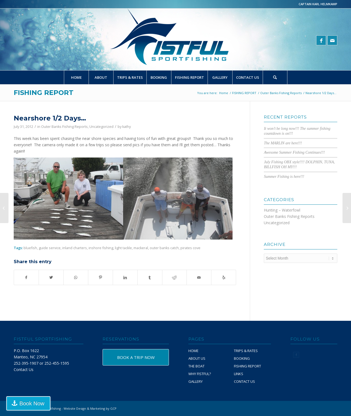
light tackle (123, 248)
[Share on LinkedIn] (125, 277)
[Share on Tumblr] (150, 277)
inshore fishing (101, 248)
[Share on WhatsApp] (76, 277)
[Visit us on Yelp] (223, 277)
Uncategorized (101, 126)
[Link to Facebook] (321, 40)
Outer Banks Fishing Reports (64, 126)
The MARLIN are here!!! (283, 143)
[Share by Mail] (199, 277)
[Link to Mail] (332, 40)
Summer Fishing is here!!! (284, 177)
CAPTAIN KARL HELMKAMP (318, 4)
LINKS (238, 373)
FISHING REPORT (43, 93)
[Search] (275, 77)
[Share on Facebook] (26, 277)
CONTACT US (244, 381)
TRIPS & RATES (246, 350)
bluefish (30, 248)
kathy (126, 126)
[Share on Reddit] (174, 277)
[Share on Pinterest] (100, 277)
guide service (50, 248)
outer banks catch (164, 248)
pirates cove (190, 248)
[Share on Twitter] (51, 277)
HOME (193, 350)
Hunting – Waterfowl (282, 210)
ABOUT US (196, 358)
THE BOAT (196, 366)
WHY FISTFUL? (199, 373)
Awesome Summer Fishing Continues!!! (294, 152)
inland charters (74, 248)
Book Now (31, 403)
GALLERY (195, 381)
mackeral (141, 248)
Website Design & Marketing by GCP (90, 408)
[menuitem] (76, 77)
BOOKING (242, 358)
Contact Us (23, 369)
